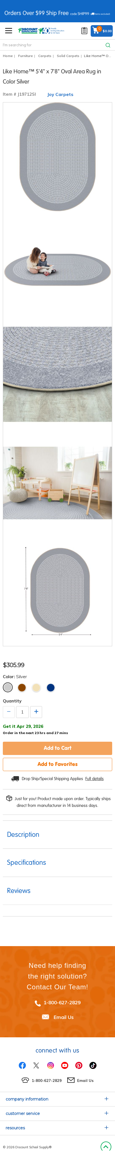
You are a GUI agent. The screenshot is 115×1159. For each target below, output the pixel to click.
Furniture (25, 56)
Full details (94, 778)
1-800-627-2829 (62, 1002)
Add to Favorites (58, 764)
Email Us (64, 1017)
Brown (22, 688)
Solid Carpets (68, 56)
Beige (36, 688)
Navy (51, 688)
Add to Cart (57, 748)
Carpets (44, 56)
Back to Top (105, 1147)
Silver (8, 687)
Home (8, 56)
